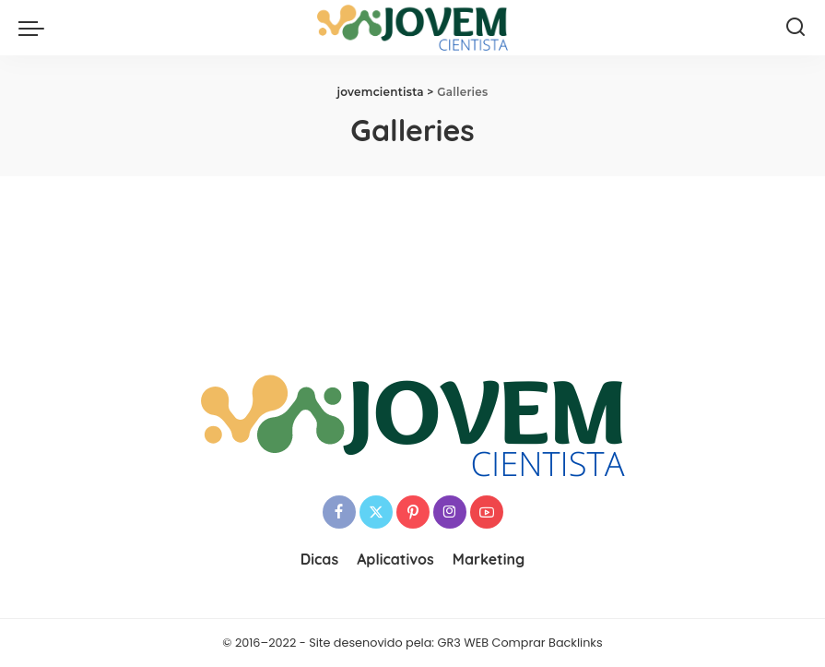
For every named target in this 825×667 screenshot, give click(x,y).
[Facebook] (339, 512)
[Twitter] (376, 512)
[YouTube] (486, 512)
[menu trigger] (35, 27)
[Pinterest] (413, 512)
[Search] (795, 27)
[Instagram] (449, 512)
